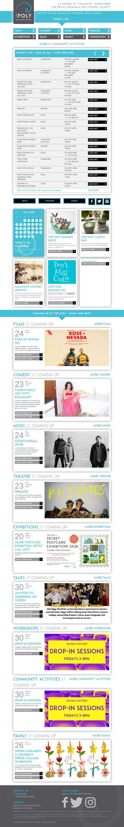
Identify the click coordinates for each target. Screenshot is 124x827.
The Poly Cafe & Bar (93, 238)
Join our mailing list (57, 288)
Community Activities (68, 44)
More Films (102, 324)
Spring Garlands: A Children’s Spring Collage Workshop (28, 756)
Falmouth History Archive (28, 288)
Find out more (55, 251)
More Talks (102, 577)
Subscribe (71, 293)
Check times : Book (24, 359)
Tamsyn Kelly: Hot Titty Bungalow (25, 393)
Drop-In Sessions (28, 643)
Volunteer (49, 201)
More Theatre (100, 476)
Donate (74, 201)
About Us (89, 13)
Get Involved (77, 13)
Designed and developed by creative (34, 822)
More (93, 60)
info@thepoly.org (25, 797)
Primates (21, 491)
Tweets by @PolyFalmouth (89, 261)
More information (24, 355)
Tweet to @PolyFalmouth (93, 264)
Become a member (57, 303)
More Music (102, 425)
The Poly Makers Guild (60, 238)
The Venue (52, 13)
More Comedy (100, 374)
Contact (97, 13)
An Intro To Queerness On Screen (25, 596)
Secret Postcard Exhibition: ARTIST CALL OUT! (29, 545)
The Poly (23, 12)
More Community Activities (90, 679)
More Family (102, 735)
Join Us (25, 201)
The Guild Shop (64, 13)
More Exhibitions (98, 526)
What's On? (41, 13)
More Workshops (98, 628)
